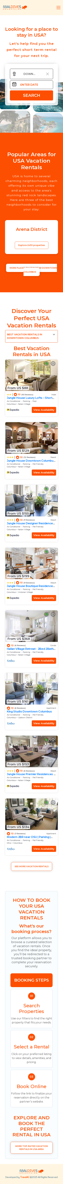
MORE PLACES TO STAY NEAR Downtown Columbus (33, 270)
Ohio (9, 843)
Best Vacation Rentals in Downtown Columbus (24, 336)
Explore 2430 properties (31, 245)
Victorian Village (25, 592)
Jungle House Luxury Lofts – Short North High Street (29, 399)
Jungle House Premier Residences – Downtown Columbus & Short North (31, 776)
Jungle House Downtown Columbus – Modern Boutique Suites (31, 462)
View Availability (43, 409)
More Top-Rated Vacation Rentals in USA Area (31, 1147)
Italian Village (24, 404)
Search (31, 95)
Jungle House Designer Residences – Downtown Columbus (30, 525)
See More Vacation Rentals (32, 866)
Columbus (11, 404)
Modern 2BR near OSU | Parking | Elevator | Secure (29, 838)
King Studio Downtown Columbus (29, 711)
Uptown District (25, 717)
